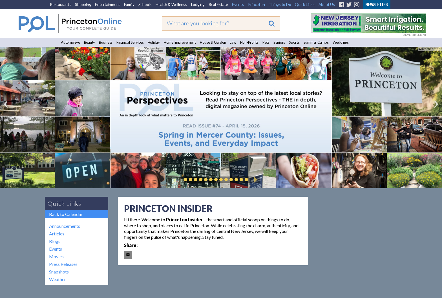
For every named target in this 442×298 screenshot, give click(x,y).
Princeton (256, 4)
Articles (56, 233)
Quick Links (304, 4)
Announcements (64, 226)
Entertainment (107, 4)
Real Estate (218, 4)
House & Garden (213, 42)
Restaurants (60, 4)
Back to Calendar (66, 214)
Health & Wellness (171, 4)
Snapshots (59, 271)
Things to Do (280, 4)
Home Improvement (180, 42)
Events (238, 4)
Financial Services (130, 42)
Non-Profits (249, 42)
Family (129, 4)
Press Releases (63, 264)
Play (254, 179)
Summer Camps (316, 42)
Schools (145, 4)
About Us (327, 4)
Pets (265, 42)
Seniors (279, 42)
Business (105, 42)
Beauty (89, 42)
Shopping (83, 4)
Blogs (54, 241)
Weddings (341, 42)
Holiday (154, 42)
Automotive (70, 42)
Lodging (198, 4)
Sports (294, 42)
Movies (56, 256)
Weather (57, 279)
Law (233, 42)
